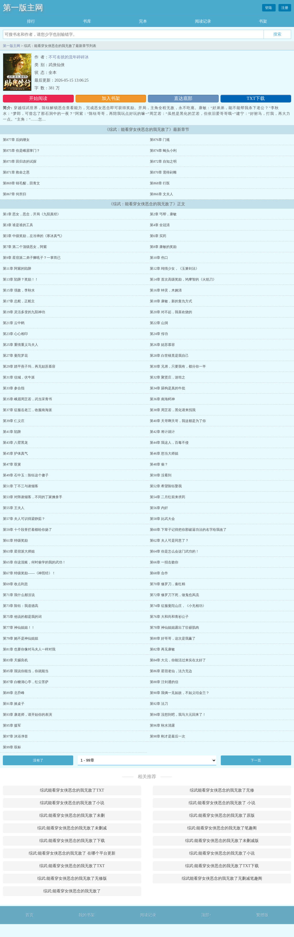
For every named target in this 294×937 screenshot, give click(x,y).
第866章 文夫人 (161, 194)
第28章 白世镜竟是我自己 (169, 356)
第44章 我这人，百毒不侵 (169, 443)
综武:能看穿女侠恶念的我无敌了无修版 (72, 878)
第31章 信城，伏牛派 (19, 377)
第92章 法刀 (159, 704)
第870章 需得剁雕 (163, 172)
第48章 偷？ (159, 464)
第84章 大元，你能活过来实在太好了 (178, 660)
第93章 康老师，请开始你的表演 (27, 715)
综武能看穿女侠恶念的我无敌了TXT (72, 790)
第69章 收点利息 (15, 584)
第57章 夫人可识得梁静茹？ (24, 519)
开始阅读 (38, 98)
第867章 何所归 (14, 194)
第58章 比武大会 (162, 519)
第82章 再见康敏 (162, 649)
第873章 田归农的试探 (19, 161)
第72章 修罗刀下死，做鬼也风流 (174, 595)
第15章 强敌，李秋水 (19, 290)
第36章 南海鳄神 (162, 399)
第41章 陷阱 (12, 432)
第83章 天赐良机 (15, 660)
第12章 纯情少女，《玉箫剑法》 (174, 269)
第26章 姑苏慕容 (162, 345)
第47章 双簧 (12, 464)
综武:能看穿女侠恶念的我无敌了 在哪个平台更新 (72, 853)
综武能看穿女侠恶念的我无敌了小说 (72, 803)
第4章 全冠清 (160, 225)
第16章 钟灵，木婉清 (166, 290)
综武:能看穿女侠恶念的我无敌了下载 (72, 841)
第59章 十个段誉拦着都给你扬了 (27, 530)
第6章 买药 (158, 236)
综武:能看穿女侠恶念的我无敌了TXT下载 (221, 866)
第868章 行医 (160, 183)
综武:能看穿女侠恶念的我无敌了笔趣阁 (222, 828)
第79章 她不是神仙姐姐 (20, 638)
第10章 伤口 (159, 258)
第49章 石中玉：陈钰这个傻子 (26, 475)
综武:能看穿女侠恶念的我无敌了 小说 (222, 803)
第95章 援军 (12, 725)
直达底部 (183, 98)
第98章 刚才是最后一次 (167, 736)
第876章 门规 (160, 140)
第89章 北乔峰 (13, 693)
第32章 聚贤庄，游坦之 (167, 377)
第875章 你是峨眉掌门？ (21, 151)
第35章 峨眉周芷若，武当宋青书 (27, 399)
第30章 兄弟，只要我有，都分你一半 (178, 366)
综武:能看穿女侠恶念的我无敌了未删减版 (222, 841)
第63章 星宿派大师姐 (19, 551)
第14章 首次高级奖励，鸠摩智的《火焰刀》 (183, 279)
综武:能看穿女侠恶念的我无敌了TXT (72, 866)
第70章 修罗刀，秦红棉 (167, 584)
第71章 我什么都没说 (19, 595)
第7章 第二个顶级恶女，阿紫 (25, 247)
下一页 (256, 760)
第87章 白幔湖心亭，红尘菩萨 (26, 682)
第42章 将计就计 (162, 432)
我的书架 (87, 915)
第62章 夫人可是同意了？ (169, 540)
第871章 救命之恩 (16, 172)
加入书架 (111, 98)
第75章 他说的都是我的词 (22, 617)
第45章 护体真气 (15, 453)
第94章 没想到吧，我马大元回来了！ (178, 715)
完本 (143, 21)
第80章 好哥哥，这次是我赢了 (173, 638)
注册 (284, 8)
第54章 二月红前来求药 (167, 497)
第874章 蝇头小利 (163, 151)
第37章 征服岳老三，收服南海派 (27, 410)
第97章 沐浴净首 (15, 736)
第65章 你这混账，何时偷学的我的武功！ (34, 562)
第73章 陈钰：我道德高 (20, 606)
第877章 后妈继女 (16, 140)
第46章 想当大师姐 (164, 453)
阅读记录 (203, 21)
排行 (31, 21)
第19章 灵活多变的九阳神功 (24, 312)
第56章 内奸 (159, 508)
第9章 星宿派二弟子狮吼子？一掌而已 (32, 258)
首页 (30, 915)
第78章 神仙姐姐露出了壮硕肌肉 (174, 628)
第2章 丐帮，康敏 (163, 214)
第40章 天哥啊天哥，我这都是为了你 (178, 421)
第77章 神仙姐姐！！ (19, 628)
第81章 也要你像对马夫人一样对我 (29, 649)
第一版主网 (23, 7)
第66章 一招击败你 (164, 562)
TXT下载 (256, 98)
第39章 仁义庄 (13, 421)
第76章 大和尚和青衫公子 (169, 617)
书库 (87, 21)
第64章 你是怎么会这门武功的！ (174, 551)
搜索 (277, 34)
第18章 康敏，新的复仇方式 (171, 301)
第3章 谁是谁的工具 (18, 225)
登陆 (269, 8)
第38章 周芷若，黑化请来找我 (173, 410)
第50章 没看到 (160, 475)
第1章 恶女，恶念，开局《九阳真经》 (32, 214)
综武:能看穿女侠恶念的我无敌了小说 (222, 853)
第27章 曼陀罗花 (15, 356)
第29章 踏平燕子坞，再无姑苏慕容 (29, 366)
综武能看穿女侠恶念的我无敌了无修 (222, 790)
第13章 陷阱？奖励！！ (20, 279)
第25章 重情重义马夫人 (20, 345)
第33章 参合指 (13, 388)
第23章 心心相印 (15, 334)
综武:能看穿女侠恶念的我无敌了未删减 (72, 828)
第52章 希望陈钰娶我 (166, 486)
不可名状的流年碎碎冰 (69, 57)
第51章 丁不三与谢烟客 (20, 486)
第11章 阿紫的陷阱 (17, 269)
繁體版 (262, 915)
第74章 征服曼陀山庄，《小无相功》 (178, 606)
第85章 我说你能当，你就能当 (26, 671)
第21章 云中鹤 (13, 323)
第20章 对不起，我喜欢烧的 (171, 312)
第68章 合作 (159, 573)
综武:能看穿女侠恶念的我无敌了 (72, 891)
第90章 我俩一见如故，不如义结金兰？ (179, 693)
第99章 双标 (12, 747)
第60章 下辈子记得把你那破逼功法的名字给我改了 (188, 530)
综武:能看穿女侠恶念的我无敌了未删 (72, 815)
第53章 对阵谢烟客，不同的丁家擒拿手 (32, 497)
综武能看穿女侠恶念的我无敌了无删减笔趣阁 (222, 878)
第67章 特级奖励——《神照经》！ (29, 573)
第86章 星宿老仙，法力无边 (171, 671)
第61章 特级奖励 (15, 540)
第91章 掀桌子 (13, 704)
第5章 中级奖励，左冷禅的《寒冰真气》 (33, 236)
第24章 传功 (159, 334)
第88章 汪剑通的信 (164, 682)
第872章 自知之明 (163, 161)
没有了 (38, 760)
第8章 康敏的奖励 (163, 247)
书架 (263, 21)
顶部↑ (206, 915)
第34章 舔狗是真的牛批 (167, 388)
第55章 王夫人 (13, 508)
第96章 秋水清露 (162, 725)
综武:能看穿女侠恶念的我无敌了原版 (222, 815)
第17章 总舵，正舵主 (19, 301)
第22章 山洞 (159, 323)
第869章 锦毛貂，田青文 (21, 183)
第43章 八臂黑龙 (15, 443)
